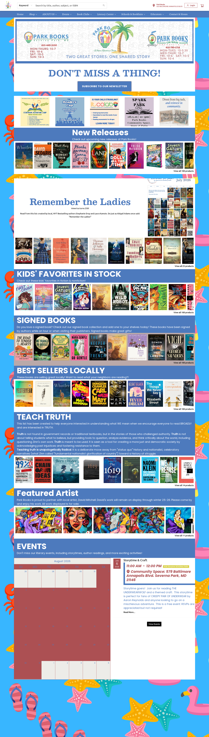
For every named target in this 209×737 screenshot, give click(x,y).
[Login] (190, 5)
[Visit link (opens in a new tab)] (104, 86)
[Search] (104, 5)
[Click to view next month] (106, 561)
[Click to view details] (24, 156)
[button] (167, 6)
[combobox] (25, 5)
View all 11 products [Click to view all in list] (184, 535)
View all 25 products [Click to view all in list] (184, 266)
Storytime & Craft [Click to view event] (135, 560)
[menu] (104, 14)
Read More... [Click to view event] (129, 612)
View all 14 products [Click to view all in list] (184, 485)
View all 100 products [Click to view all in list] (184, 171)
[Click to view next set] (190, 156)
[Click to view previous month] (18, 561)
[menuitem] (20, 14)
